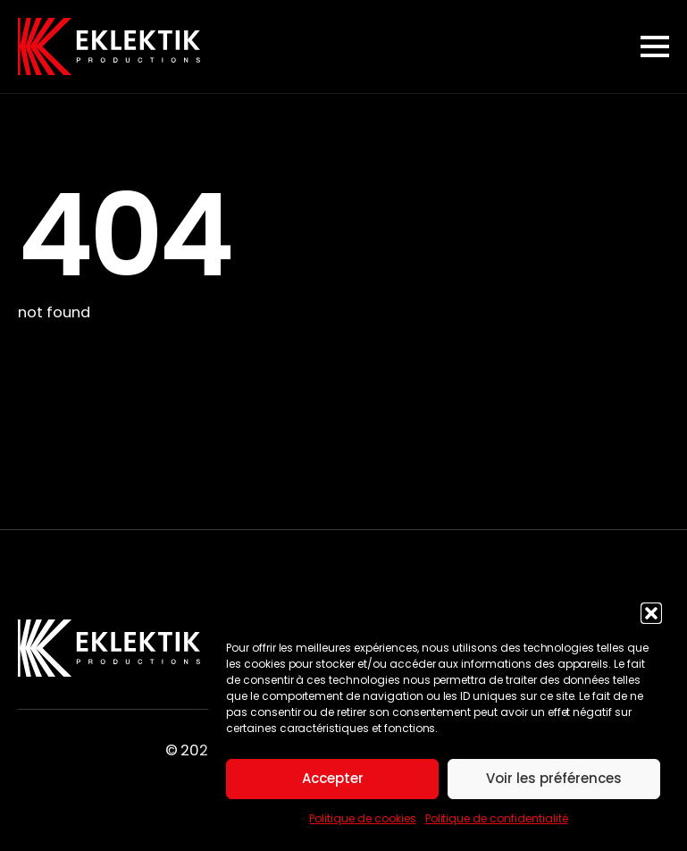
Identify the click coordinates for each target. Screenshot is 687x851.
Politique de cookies (362, 818)
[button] (651, 613)
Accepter (333, 778)
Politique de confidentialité (496, 818)
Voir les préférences (554, 778)
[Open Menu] (655, 46)
